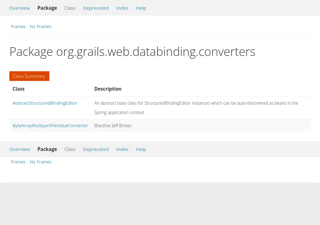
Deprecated (96, 8)
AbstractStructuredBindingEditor (44, 103)
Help (141, 8)
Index (122, 8)
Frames (18, 26)
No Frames (41, 26)
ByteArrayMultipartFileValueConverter (50, 125)
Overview (19, 8)
